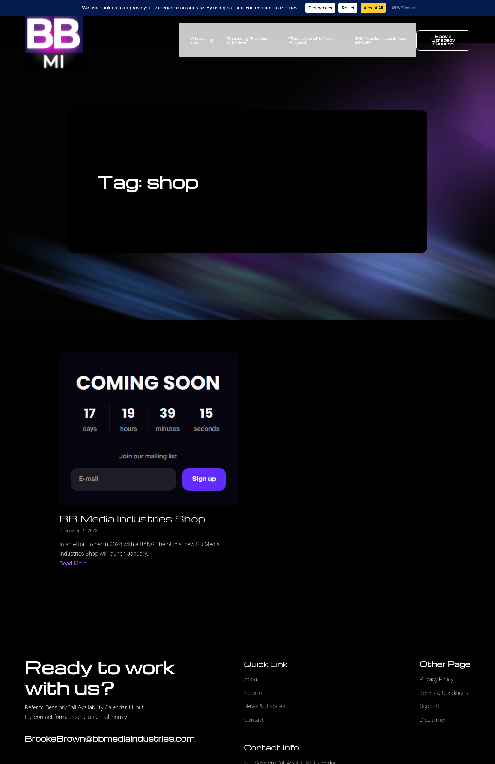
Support (430, 706)
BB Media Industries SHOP (378, 40)
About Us (197, 40)
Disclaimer (433, 719)
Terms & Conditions (444, 692)
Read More (72, 563)
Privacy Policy (437, 679)
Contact (254, 719)
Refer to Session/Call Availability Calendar (75, 707)
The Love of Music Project (308, 40)
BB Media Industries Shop (132, 518)
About (251, 679)
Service (253, 692)
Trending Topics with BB (242, 40)
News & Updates (264, 706)
